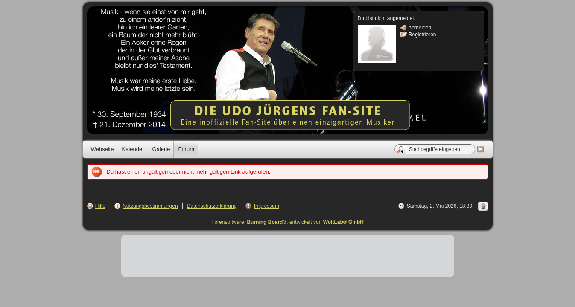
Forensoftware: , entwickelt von (287, 222)
